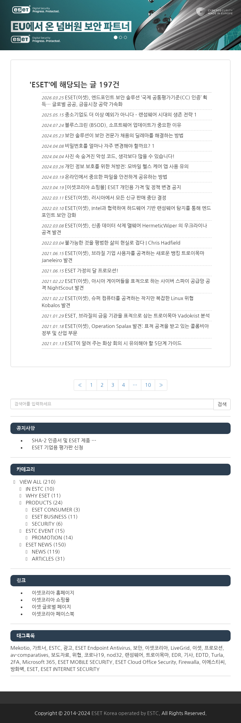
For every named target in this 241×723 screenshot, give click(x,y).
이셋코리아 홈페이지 (53, 592)
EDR (176, 655)
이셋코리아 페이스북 (53, 613)
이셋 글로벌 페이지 (51, 606)
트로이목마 (157, 655)
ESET (32, 669)
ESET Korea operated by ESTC (125, 713)
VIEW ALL (37, 481)
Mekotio (20, 647)
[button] (18, 25)
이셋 (197, 647)
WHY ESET (42, 495)
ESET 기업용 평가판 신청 (57, 447)
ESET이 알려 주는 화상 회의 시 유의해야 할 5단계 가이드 (123, 343)
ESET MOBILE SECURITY (85, 662)
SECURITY (47, 523)
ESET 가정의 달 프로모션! (91, 270)
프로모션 (213, 647)
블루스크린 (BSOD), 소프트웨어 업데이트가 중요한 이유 (123, 125)
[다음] (161, 385)
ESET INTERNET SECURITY (70, 669)
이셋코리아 (156, 647)
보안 (137, 647)
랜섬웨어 (134, 655)
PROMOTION (52, 537)
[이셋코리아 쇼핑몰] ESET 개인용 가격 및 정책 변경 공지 (123, 187)
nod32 (114, 655)
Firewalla (189, 662)
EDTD (202, 655)
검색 (222, 404)
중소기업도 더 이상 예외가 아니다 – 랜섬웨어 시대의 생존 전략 (129, 114)
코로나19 (94, 655)
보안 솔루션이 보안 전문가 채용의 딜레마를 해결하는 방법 (124, 135)
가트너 (39, 647)
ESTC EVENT (44, 530)
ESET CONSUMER (55, 509)
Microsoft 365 (38, 662)
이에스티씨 (213, 662)
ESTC (55, 647)
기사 (188, 655)
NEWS (45, 551)
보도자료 (60, 655)
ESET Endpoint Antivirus (102, 647)
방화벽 (17, 669)
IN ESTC (39, 488)
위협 (76, 655)
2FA (15, 662)
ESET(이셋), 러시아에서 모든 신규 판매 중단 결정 (115, 197)
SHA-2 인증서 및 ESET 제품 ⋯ (64, 440)
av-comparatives (29, 655)
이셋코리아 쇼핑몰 (51, 599)
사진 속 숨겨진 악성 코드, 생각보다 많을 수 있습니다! (120, 156)
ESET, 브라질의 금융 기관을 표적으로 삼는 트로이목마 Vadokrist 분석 (137, 315)
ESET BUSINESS (54, 516)
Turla (217, 655)
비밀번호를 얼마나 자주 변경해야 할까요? (107, 145)
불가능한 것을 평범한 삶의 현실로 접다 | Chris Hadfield (122, 242)
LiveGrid (180, 647)
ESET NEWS (45, 544)
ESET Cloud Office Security (145, 662)
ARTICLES (48, 558)
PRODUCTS (43, 502)
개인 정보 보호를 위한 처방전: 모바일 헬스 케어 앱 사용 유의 (127, 166)
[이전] (80, 385)
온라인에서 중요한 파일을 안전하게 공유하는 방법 (116, 176)
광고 (67, 647)
